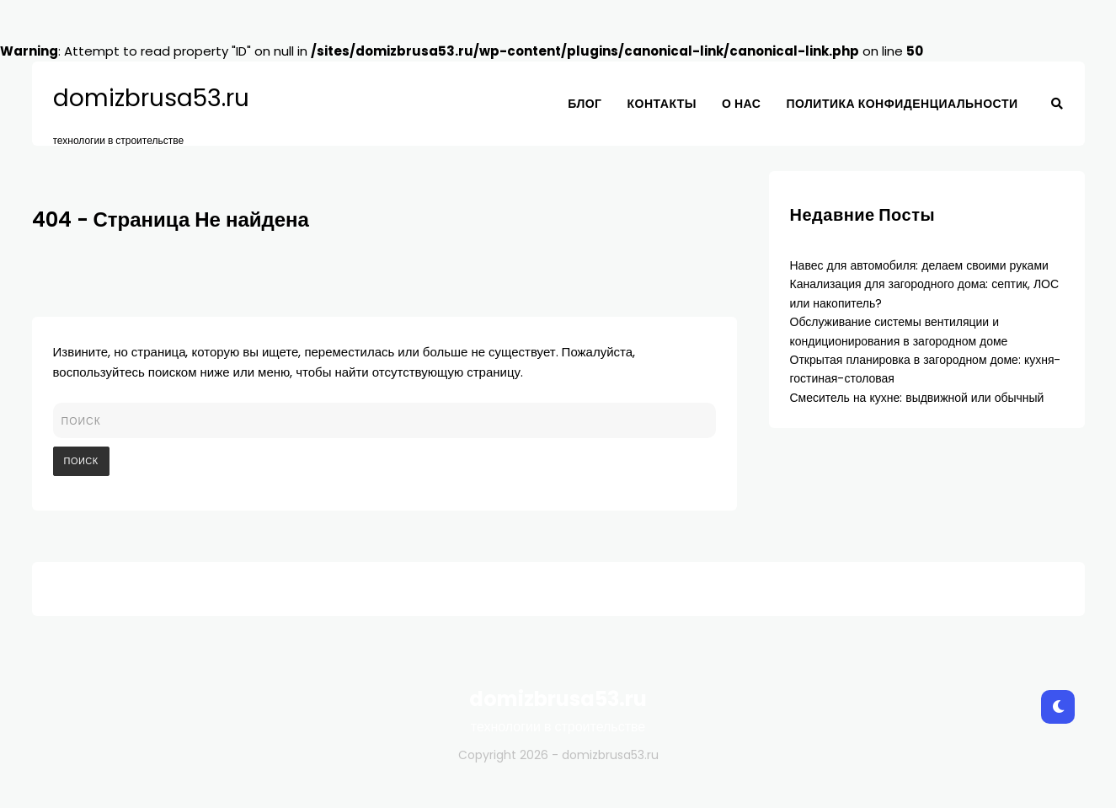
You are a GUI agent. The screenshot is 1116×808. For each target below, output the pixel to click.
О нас (741, 103)
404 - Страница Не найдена (170, 219)
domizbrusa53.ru (151, 98)
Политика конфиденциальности (901, 103)
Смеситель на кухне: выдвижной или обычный (917, 397)
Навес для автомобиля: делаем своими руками (919, 265)
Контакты (662, 103)
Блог (584, 103)
